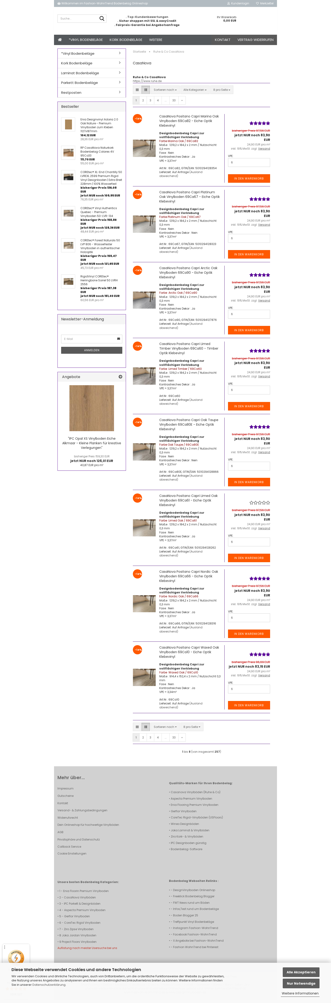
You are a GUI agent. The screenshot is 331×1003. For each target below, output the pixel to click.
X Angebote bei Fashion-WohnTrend (198, 944)
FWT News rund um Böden (191, 906)
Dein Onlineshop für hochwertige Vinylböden (88, 828)
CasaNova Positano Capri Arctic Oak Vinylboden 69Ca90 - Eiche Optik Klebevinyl (188, 276)
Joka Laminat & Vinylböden (190, 833)
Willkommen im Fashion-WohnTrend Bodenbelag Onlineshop (102, 3)
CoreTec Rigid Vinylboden (82, 926)
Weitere (155, 39)
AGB (60, 835)
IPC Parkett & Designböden (82, 907)
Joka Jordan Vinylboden (79, 938)
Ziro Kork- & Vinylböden (187, 840)
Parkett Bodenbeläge (79, 85)
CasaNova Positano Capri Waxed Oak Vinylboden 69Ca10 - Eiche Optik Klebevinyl (189, 655)
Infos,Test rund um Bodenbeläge (196, 912)
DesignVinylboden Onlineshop (194, 893)
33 (174, 103)
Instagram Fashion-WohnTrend (195, 931)
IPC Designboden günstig (188, 846)
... (166, 103)
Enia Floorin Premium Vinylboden (86, 894)
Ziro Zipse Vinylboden (79, 932)
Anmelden (92, 353)
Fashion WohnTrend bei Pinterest (195, 950)
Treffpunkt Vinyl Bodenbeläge (193, 925)
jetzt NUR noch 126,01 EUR (91, 462)
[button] (137, 93)
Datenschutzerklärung (49, 985)
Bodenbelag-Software (186, 852)
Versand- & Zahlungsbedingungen (82, 813)
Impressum (65, 792)
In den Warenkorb (249, 182)
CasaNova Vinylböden (80, 901)
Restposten (71, 95)
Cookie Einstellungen (71, 857)
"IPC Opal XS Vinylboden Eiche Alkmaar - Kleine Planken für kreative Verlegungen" (91, 446)
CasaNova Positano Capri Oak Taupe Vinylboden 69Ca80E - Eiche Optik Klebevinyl (188, 428)
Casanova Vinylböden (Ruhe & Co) (195, 795)
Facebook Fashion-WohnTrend (195, 938)
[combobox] (165, 93)
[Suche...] (102, 19)
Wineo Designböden (185, 827)
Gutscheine (65, 799)
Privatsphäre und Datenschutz (78, 843)
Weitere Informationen (300, 993)
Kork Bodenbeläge (126, 39)
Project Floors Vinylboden (79, 945)
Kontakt (223, 39)
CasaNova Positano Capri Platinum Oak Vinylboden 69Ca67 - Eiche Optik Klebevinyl (189, 200)
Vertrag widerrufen (255, 39)
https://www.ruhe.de (147, 84)
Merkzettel (265, 3)
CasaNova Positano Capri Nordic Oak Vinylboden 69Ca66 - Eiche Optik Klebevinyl (188, 579)
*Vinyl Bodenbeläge (86, 39)
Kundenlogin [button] (238, 3)
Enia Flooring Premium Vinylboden (194, 808)
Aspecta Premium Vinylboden (191, 802)
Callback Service (69, 850)
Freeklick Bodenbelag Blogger (193, 899)
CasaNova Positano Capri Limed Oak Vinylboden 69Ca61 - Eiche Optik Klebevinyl (188, 503)
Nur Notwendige (301, 983)
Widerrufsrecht (67, 821)
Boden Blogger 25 (185, 918)
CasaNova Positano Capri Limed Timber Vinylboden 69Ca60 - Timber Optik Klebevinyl (188, 352)
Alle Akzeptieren (301, 972)
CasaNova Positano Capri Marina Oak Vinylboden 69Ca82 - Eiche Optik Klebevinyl (189, 124)
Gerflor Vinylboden (184, 814)
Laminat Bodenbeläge (80, 76)
